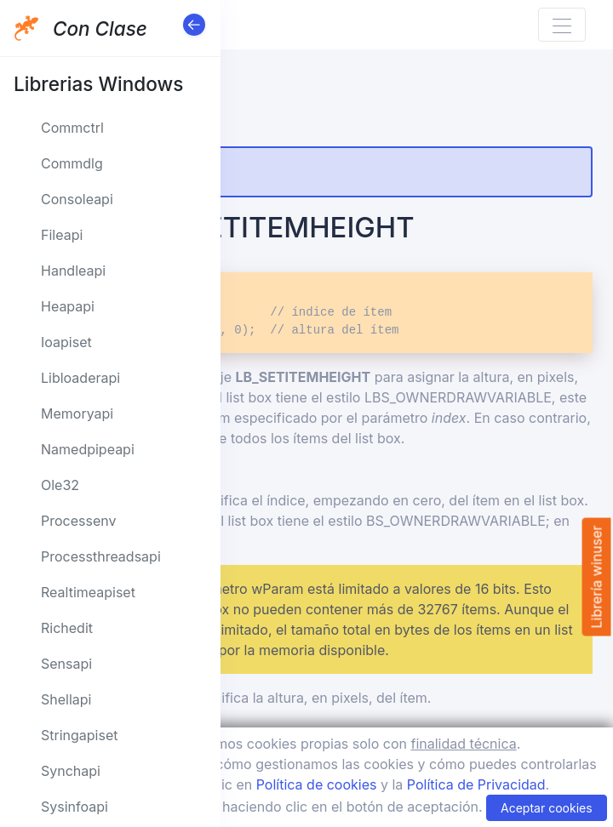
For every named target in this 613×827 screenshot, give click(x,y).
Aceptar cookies (547, 808)
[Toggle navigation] (562, 25)
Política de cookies (316, 784)
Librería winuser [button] (595, 576)
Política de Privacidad (476, 784)
